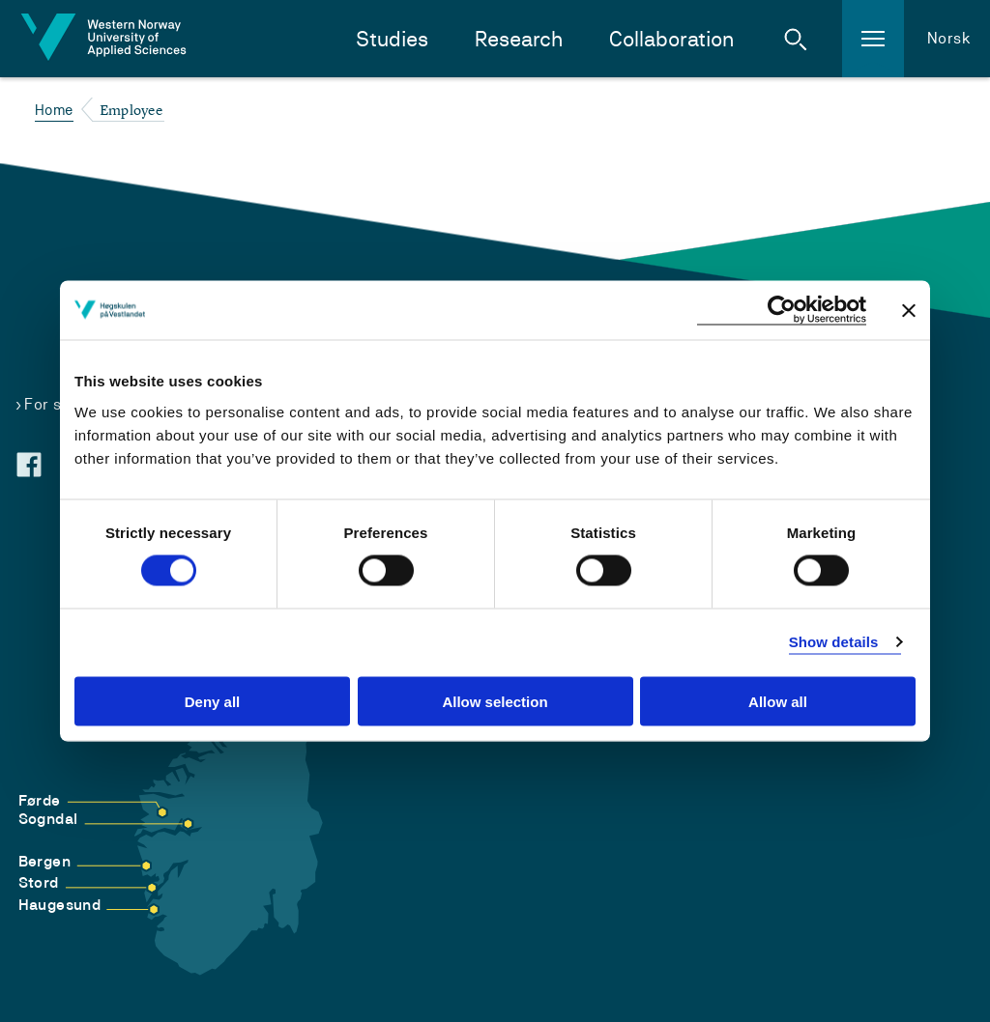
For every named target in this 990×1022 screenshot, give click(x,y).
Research (519, 39)
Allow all (777, 701)
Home (54, 109)
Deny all (213, 701)
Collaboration (671, 39)
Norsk (949, 38)
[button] (796, 38)
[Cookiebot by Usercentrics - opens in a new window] (781, 311)
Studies (392, 39)
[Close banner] (909, 310)
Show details (834, 642)
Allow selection (494, 701)
